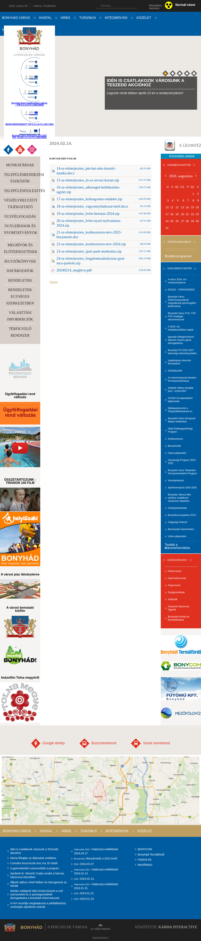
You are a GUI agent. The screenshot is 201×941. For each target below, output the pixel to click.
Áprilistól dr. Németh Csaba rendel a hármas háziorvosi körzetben (37, 875)
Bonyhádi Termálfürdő (151, 854)
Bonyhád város (16, 17)
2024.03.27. (84, 864)
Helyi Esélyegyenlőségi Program (180, 430)
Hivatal (45, 17)
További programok (178, 256)
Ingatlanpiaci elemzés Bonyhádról (179, 362)
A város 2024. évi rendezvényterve (177, 281)
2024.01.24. (84, 898)
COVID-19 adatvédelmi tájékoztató (180, 400)
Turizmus (87, 17)
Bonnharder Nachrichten (181, 529)
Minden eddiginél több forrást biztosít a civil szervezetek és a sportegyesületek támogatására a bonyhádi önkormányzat (36, 894)
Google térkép (48, 743)
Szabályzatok (175, 370)
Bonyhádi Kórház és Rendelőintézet (178, 618)
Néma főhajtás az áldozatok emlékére (33, 858)
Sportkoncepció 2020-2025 (182, 487)
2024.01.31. (84, 893)
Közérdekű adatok (182, 156)
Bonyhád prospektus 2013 (182, 515)
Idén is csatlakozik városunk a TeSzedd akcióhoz (34, 851)
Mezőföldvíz (145, 864)
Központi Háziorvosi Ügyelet (178, 608)
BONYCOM (145, 849)
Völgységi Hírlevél (177, 522)
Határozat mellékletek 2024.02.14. (96, 871)
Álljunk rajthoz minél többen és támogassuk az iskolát (38, 884)
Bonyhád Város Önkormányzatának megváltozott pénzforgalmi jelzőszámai (182, 301)
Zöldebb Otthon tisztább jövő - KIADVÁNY (180, 389)
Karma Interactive (178, 927)
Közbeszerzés (175, 438)
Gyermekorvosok (177, 578)
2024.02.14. (84, 878)
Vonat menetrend (150, 743)
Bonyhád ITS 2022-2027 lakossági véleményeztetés (182, 352)
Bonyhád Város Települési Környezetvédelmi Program (182, 472)
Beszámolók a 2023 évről (95, 858)
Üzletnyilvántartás (177, 508)
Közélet (144, 17)
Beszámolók (174, 446)
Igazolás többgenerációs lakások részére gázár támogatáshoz (181, 340)
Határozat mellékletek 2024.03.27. (96, 851)
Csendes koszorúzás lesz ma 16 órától (33, 863)
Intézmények (116, 17)
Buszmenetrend (97, 743)
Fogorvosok (174, 585)
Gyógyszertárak (176, 592)
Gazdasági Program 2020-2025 (182, 462)
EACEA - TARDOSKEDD (181, 289)
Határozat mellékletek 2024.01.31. (96, 886)
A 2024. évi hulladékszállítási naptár (181, 328)
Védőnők (172, 599)
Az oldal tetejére (100, 927)
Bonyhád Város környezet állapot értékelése (181, 420)
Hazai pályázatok (177, 453)
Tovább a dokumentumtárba (177, 546)
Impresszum (99, 937)
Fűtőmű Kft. (145, 859)
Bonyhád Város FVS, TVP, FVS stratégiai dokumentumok (182, 316)
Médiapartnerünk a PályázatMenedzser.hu (180, 410)
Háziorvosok (174, 571)
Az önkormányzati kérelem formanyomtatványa (182, 379)
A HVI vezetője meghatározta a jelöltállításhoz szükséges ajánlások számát (38, 905)
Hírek (65, 17)
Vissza (53, 282)
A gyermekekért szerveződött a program (34, 868)
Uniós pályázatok (177, 536)
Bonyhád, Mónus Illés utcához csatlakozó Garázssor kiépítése (179, 497)
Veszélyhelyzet (176, 480)
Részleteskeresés (155, 7)
